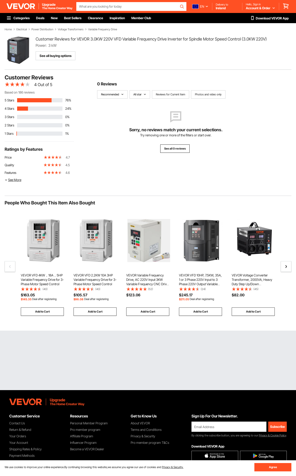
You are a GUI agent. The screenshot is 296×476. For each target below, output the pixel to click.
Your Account (18, 443)
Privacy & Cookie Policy (272, 435)
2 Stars (9, 125)
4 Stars (9, 108)
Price (8, 157)
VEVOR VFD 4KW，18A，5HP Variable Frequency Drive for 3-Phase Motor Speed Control (42, 279)
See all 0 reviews (175, 148)
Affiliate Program (81, 436)
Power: (41, 45)
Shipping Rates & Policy (25, 449)
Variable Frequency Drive (102, 29)
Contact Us (17, 423)
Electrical (21, 29)
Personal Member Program (89, 423)
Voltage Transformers (70, 29)
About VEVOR (140, 423)
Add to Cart (42, 311)
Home (8, 29)
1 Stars (9, 133)
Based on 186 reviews (20, 92)
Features (10, 173)
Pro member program (85, 430)
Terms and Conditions (146, 430)
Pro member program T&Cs (150, 443)
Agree (273, 467)
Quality (9, 165)
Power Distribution (42, 29)
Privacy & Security (143, 436)
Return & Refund (20, 430)
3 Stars (9, 117)
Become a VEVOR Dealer (87, 449)
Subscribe (277, 427)
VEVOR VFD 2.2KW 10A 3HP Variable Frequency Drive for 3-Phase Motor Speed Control (95, 279)
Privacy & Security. (172, 467)
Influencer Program (83, 443)
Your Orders (17, 436)
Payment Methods (22, 455)
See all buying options (55, 56)
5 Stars (9, 100)
